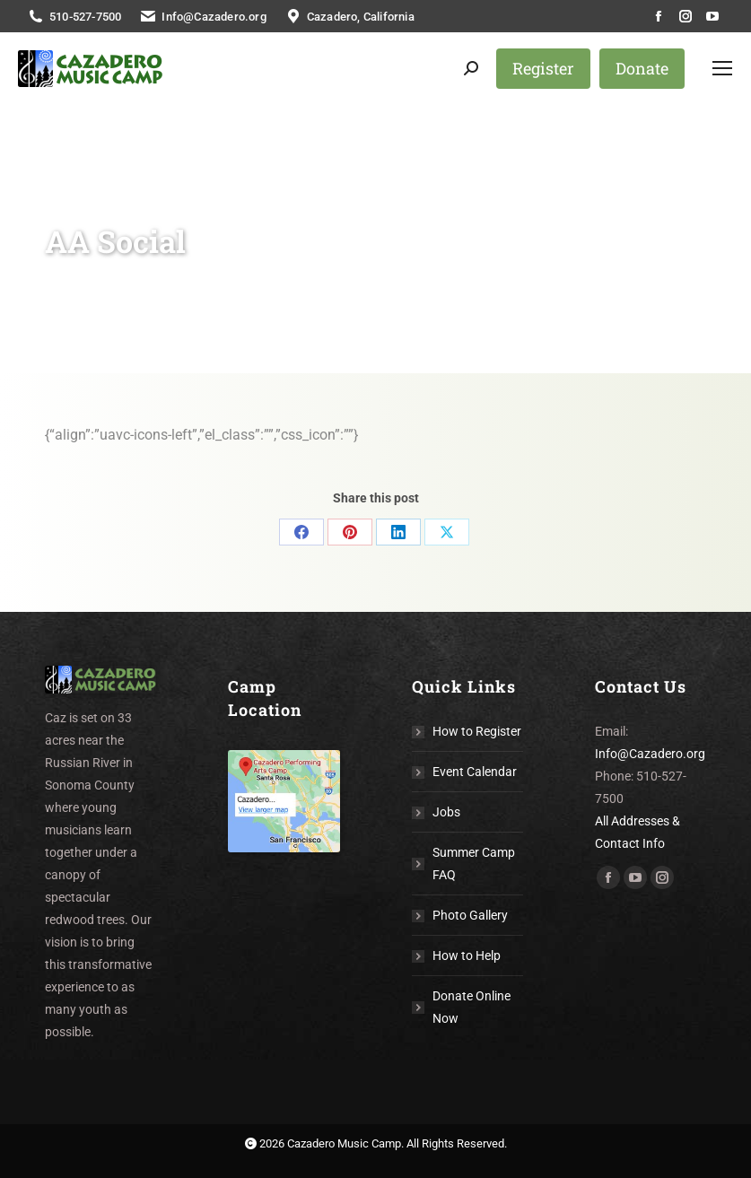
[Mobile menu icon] (722, 68)
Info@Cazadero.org (650, 753)
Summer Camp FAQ (473, 863)
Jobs (446, 812)
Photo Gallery (470, 915)
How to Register (476, 731)
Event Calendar (474, 771)
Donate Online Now (471, 1007)
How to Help (466, 955)
